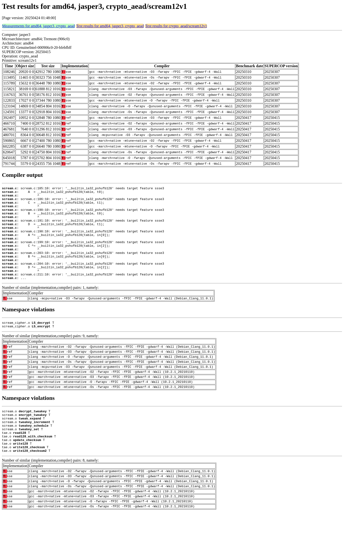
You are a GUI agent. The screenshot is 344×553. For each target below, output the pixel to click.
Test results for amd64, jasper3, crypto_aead (110, 26)
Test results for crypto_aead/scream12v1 (176, 26)
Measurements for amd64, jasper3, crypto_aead (38, 26)
